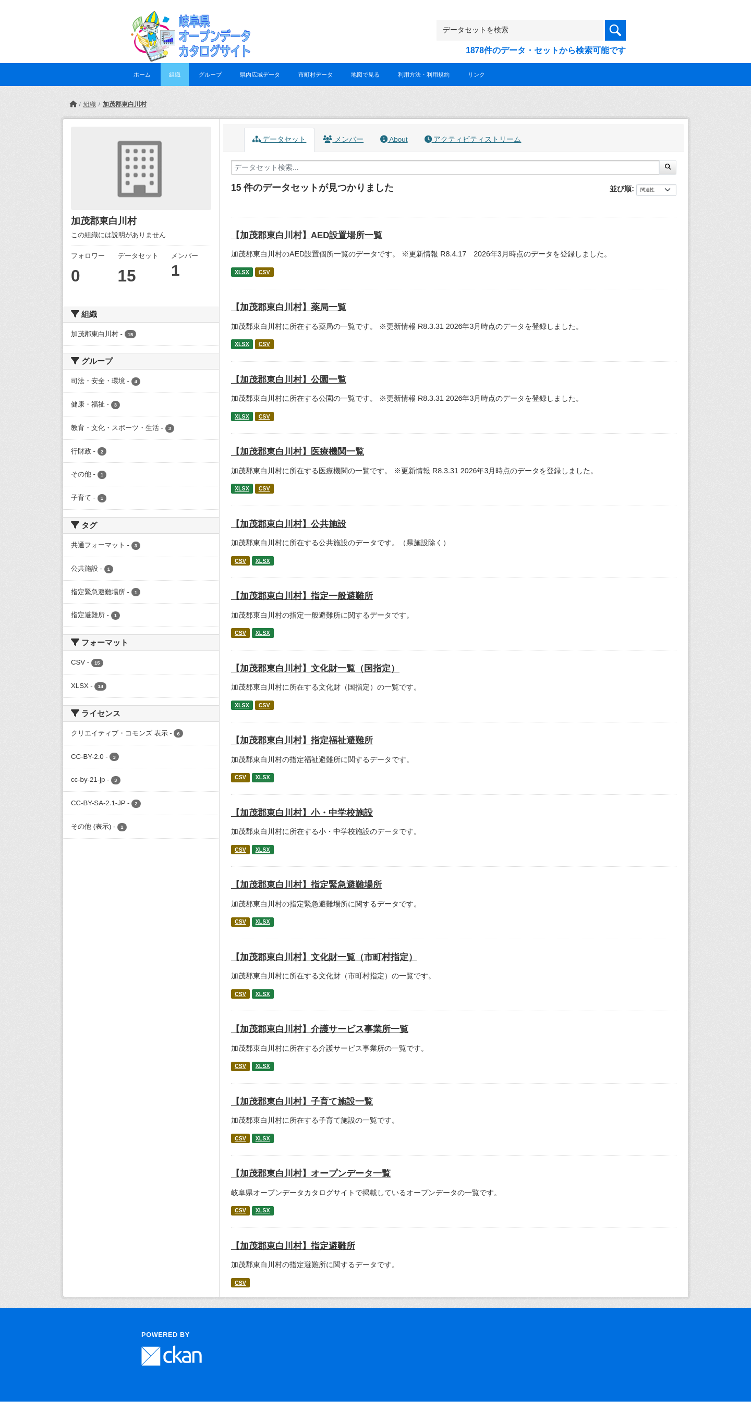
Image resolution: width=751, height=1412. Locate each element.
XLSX (242, 272)
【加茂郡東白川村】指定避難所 (293, 1246)
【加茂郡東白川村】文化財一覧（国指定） (315, 668)
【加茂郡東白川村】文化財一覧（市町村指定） (324, 957)
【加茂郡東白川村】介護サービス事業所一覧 (319, 1029)
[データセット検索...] (445, 167)
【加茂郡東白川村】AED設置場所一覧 (306, 235)
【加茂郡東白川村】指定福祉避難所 (302, 740)
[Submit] (667, 167)
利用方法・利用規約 (424, 74)
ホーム (142, 74)
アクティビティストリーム (473, 139)
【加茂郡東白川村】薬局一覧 (288, 307)
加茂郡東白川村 (125, 104)
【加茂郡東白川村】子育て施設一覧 (302, 1102)
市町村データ (315, 74)
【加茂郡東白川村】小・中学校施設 (302, 813)
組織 (174, 74)
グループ (210, 74)
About (393, 139)
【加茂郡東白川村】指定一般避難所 (302, 596)
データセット (279, 139)
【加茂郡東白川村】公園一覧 (288, 380)
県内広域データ (260, 74)
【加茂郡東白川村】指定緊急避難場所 (306, 885)
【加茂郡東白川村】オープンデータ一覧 (311, 1173)
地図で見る (365, 74)
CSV (264, 272)
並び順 (621, 189)
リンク (476, 74)
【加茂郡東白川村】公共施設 (288, 524)
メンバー (343, 139)
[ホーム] (73, 104)
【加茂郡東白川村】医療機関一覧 (297, 452)
